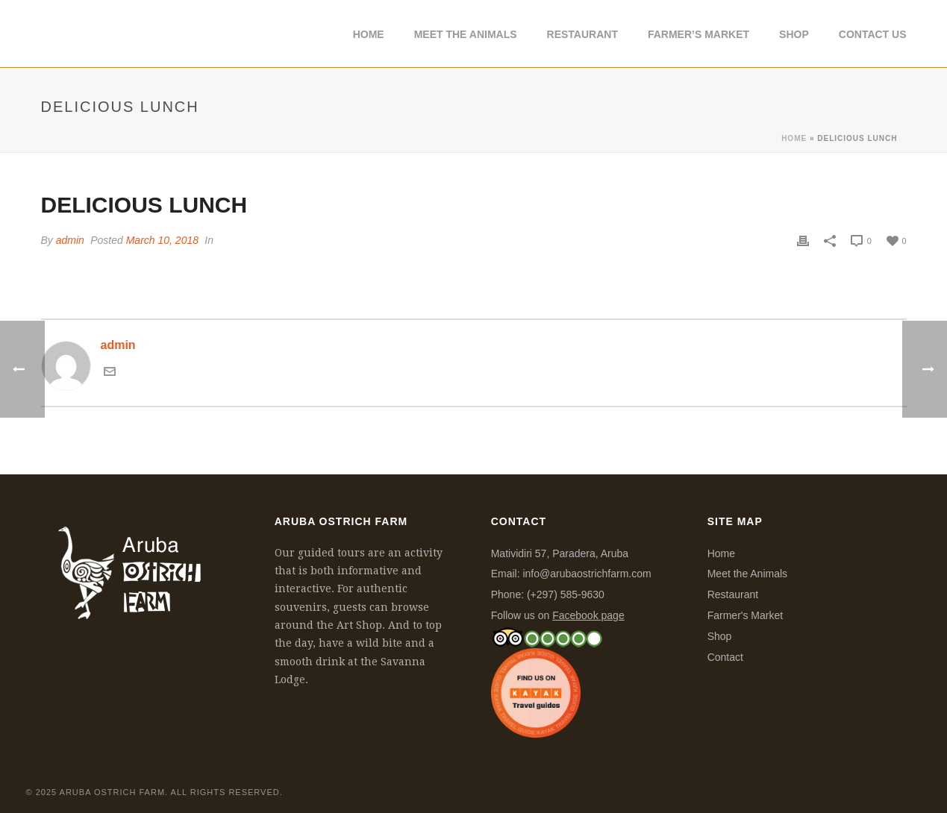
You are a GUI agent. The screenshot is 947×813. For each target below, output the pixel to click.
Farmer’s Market (698, 34)
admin (70, 240)
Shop (794, 34)
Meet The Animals (465, 34)
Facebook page (588, 615)
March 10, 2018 (162, 240)
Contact (725, 657)
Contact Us (873, 34)
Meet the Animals (747, 574)
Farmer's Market (745, 615)
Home (368, 34)
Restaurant (582, 34)
